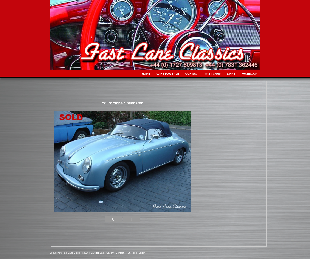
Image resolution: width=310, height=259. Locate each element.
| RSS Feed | (132, 252)
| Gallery (110, 252)
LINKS (231, 73)
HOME (146, 73)
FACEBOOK (249, 73)
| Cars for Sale (97, 252)
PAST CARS (213, 73)
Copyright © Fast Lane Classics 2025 (69, 252)
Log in (142, 252)
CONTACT (192, 73)
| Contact (120, 252)
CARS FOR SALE (167, 73)
